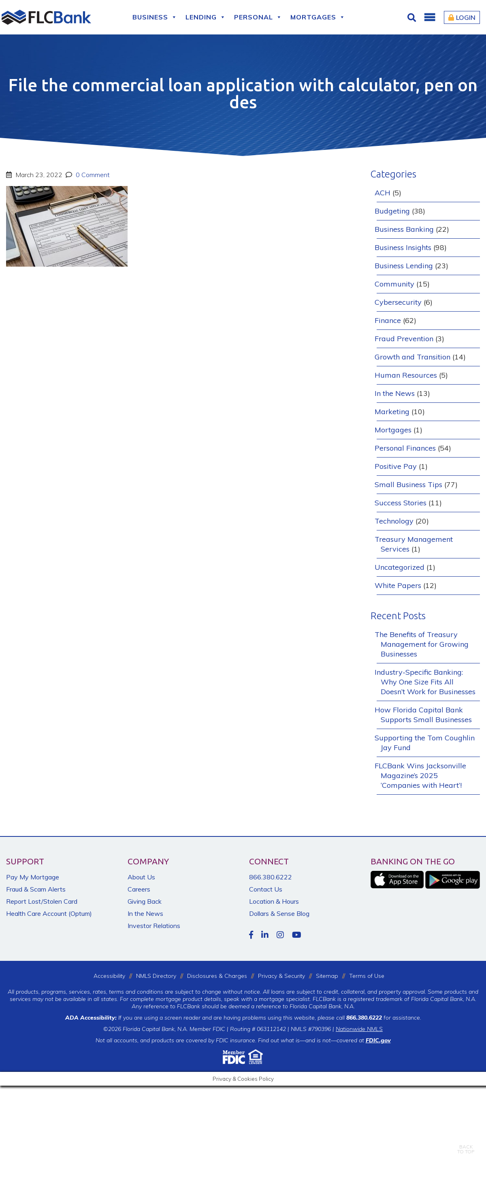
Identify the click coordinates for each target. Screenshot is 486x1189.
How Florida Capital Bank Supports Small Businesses (423, 714)
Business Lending (404, 265)
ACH (382, 192)
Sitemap (327, 975)
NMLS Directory (156, 975)
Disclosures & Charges (217, 975)
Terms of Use (366, 975)
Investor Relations (154, 926)
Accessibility (109, 975)
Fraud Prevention (404, 338)
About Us (141, 877)
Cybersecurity (398, 302)
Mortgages (317, 17)
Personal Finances (405, 448)
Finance (388, 320)
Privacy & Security (281, 975)
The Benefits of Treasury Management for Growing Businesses (422, 644)
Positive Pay (396, 466)
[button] (429, 17)
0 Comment (92, 175)
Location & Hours (274, 901)
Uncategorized (399, 567)
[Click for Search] (412, 17)
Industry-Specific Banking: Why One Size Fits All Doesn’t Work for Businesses (425, 681)
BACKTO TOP (465, 1143)
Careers (139, 889)
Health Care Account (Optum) (49, 913)
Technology (394, 521)
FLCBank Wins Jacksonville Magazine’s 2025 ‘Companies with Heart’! (420, 775)
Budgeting (392, 211)
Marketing (392, 411)
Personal (258, 17)
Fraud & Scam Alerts (36, 889)
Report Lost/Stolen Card (41, 901)
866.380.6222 (270, 877)
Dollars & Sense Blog (279, 913)
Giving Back (145, 901)
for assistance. (383, 1017)
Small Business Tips (408, 484)
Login (461, 17)
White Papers (398, 585)
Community (394, 284)
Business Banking (404, 229)
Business (154, 17)
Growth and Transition (412, 356)
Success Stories (400, 502)
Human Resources (406, 375)
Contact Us (265, 889)
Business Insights (403, 247)
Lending (205, 17)
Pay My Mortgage (32, 877)
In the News (395, 393)
